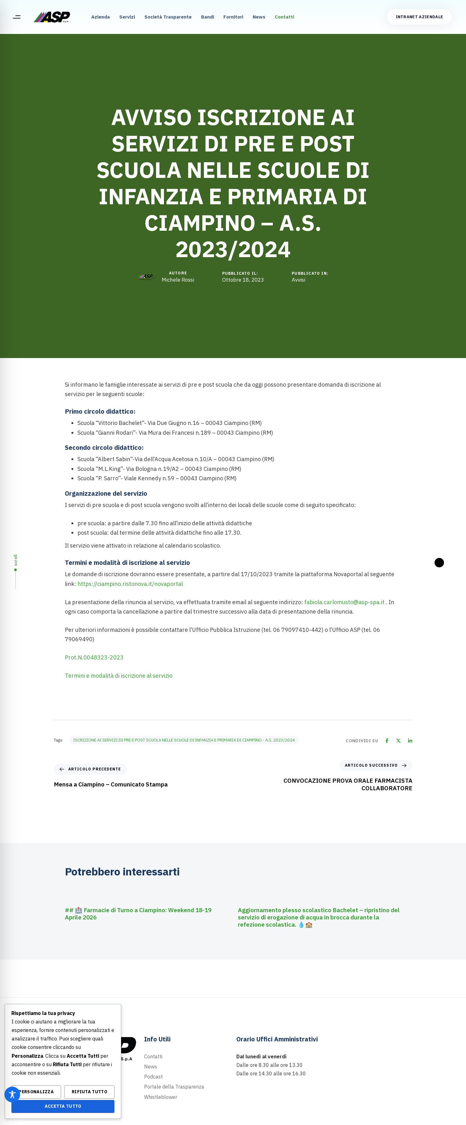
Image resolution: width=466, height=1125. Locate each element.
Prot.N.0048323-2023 (94, 657)
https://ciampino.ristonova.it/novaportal (130, 583)
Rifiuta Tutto (89, 1092)
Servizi (127, 17)
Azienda (100, 17)
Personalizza (36, 1092)
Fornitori (233, 17)
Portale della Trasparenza (174, 1087)
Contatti (284, 17)
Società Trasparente (168, 17)
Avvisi (298, 280)
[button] (16, 17)
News (259, 17)
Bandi (207, 17)
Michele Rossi (178, 279)
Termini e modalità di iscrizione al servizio (118, 675)
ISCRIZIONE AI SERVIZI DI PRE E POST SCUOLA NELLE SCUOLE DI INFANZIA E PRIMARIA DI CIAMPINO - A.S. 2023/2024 (184, 740)
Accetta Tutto (63, 1106)
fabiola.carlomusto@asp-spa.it (344, 602)
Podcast (153, 1076)
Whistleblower (160, 1097)
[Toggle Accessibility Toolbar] (12, 1094)
